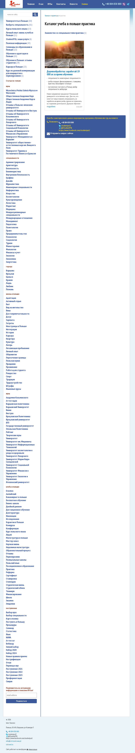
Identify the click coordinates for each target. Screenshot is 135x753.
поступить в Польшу (15, 622)
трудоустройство (14, 382)
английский (11, 494)
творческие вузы (13, 435)
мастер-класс (12, 541)
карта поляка (12, 618)
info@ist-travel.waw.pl (13, 741)
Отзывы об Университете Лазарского (17, 121)
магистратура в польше (17, 537)
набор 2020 (11, 650)
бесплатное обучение (16, 500)
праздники (11, 364)
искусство (10, 193)
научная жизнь (12, 544)
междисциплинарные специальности (16, 213)
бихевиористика (13, 171)
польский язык (12, 563)
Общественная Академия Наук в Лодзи (20, 100)
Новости (73, 4)
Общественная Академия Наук (20, 96)
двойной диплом (14, 506)
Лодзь (9, 283)
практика (10, 569)
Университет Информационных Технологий (20, 446)
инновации (11, 516)
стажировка (11, 578)
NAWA (8, 637)
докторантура (12, 512)
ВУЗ (7, 422)
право (9, 230)
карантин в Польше (15, 522)
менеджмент (12, 221)
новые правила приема (16, 656)
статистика (11, 631)
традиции (10, 379)
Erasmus (9, 490)
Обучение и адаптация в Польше (17, 55)
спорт (9, 376)
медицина (10, 209)
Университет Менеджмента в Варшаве (19, 138)
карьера (10, 335)
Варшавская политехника (17, 404)
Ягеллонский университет (17, 482)
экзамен (9, 600)
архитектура (12, 165)
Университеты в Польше (19, 20)
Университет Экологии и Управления (17, 478)
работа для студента (16, 370)
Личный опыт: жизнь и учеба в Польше (19, 34)
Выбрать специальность (19, 24)
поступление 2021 (14, 669)
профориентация (14, 678)
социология (11, 240)
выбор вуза (11, 612)
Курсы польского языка (18, 28)
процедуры (11, 625)
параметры (54, 16)
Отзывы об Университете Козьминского (17, 115)
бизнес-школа (12, 503)
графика (9, 177)
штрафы (10, 386)
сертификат (11, 575)
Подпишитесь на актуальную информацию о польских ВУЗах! (19, 689)
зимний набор (12, 647)
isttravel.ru (9, 744)
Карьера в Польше (16, 66)
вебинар (10, 643)
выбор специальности (16, 615)
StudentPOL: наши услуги (19, 39)
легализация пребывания (17, 348)
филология (11, 249)
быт (8, 304)
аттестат (10, 640)
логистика (10, 203)
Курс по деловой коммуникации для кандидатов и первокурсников (20, 73)
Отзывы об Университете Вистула (21, 110)
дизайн (9, 181)
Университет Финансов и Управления (17, 472)
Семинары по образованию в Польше (19, 48)
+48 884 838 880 (112, 3)
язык (8, 634)
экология (10, 255)
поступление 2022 (14, 672)
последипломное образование (20, 566)
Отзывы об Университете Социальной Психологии (17, 126)
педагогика (11, 224)
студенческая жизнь (15, 585)
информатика (12, 190)
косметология (12, 196)
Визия (8, 410)
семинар (10, 628)
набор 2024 (11, 653)
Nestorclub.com (33, 749)
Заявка (85, 4)
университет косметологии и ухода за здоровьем (19, 451)
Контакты (61, 4)
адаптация (11, 298)
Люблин (9, 286)
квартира (10, 338)
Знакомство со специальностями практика (65, 32)
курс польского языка (16, 531)
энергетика (11, 262)
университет (12, 438)
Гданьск (9, 277)
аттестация (11, 400)
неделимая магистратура (17, 547)
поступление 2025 (14, 675)
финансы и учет (13, 252)
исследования (12, 519)
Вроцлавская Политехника (18, 416)
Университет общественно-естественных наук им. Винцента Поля (21, 145)
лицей (9, 534)
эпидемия (10, 603)
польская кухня (13, 360)
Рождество (11, 373)
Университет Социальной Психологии (17, 466)
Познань (10, 289)
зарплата (10, 320)
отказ (8, 662)
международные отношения (19, 218)
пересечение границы (16, 357)
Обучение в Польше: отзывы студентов (19, 61)
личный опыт (12, 351)
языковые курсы (13, 389)
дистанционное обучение (18, 509)
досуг (8, 316)
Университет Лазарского (17, 456)
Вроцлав (10, 273)
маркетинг (11, 206)
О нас (41, 4)
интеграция (11, 329)
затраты (10, 323)
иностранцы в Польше (16, 326)
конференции (12, 528)
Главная (31, 4)
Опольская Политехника (17, 429)
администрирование (15, 162)
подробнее (51, 106)
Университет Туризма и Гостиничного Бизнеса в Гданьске (21, 152)
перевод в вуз (12, 665)
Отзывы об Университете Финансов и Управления (17, 132)
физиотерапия (12, 246)
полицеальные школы (16, 559)
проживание (11, 367)
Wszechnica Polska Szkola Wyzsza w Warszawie (21, 92)
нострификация (13, 659)
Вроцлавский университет (18, 419)
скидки (9, 681)
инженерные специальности (19, 187)
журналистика (12, 184)
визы (8, 310)
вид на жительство (14, 307)
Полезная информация (18, 43)
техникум (10, 591)
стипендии (11, 581)
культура (10, 342)
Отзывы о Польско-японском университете (19, 106)
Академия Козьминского (17, 397)
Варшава (10, 270)
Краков (9, 280)
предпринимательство (16, 233)
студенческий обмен (15, 588)
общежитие (11, 354)
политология (12, 227)
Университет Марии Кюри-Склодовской (18, 460)
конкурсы (10, 525)
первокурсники (13, 556)
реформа (10, 572)
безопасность (12, 168)
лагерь (9, 345)
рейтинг (9, 432)
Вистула (9, 413)
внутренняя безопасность (18, 174)
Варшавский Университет (17, 407)
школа (9, 597)
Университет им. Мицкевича (18, 441)
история (10, 332)
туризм (9, 243)
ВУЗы (50, 4)
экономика (11, 259)
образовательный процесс (18, 550)
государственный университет (20, 426)
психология (11, 237)
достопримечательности (17, 313)
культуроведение (14, 199)
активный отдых (13, 301)
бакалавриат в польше (16, 497)
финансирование (14, 594)
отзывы (9, 553)
